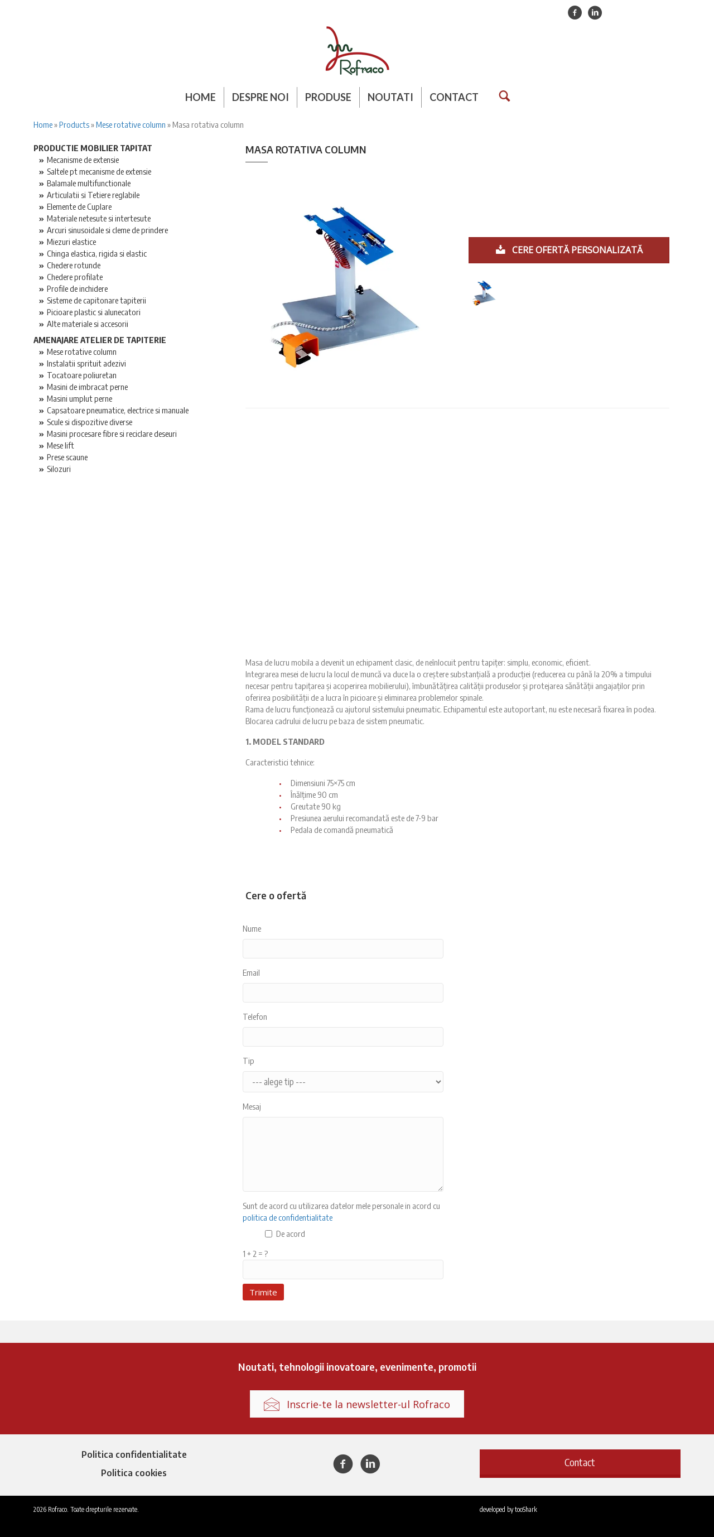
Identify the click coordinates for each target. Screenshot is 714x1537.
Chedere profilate (75, 277)
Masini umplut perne (79, 398)
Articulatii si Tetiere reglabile (93, 195)
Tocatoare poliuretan (82, 375)
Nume (252, 928)
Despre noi (260, 97)
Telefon (255, 1016)
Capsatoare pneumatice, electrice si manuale (118, 410)
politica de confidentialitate (287, 1217)
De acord (290, 1233)
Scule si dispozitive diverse (89, 422)
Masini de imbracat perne (87, 387)
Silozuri (59, 469)
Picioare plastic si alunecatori (94, 312)
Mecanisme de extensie (83, 160)
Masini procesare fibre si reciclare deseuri (112, 433)
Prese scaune (67, 457)
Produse (328, 97)
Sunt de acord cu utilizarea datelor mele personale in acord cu (341, 1211)
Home (200, 97)
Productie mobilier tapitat (92, 148)
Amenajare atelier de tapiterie (99, 340)
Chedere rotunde (73, 265)
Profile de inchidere (77, 288)
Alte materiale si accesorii (87, 324)
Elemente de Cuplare (79, 206)
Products (74, 124)
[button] (580, 1462)
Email (251, 972)
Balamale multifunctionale (89, 183)
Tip (248, 1061)
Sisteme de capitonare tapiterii (96, 300)
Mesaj (252, 1106)
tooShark (526, 1509)
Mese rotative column (131, 124)
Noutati (390, 97)
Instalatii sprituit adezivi (86, 363)
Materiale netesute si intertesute (99, 218)
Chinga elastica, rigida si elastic (97, 253)
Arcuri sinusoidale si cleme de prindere (107, 230)
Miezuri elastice (71, 242)
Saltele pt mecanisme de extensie (99, 171)
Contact (454, 97)
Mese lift (60, 445)
